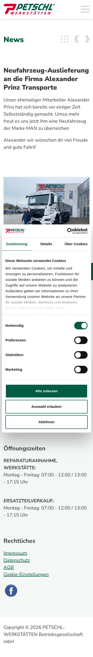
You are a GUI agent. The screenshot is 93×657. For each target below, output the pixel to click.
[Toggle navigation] (85, 9)
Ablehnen (46, 422)
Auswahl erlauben (46, 407)
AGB (9, 567)
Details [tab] (46, 244)
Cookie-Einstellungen (26, 574)
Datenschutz (17, 560)
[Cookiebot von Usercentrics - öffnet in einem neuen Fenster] (67, 231)
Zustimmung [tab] (16, 244)
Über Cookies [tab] (76, 244)
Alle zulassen (46, 391)
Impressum (15, 553)
